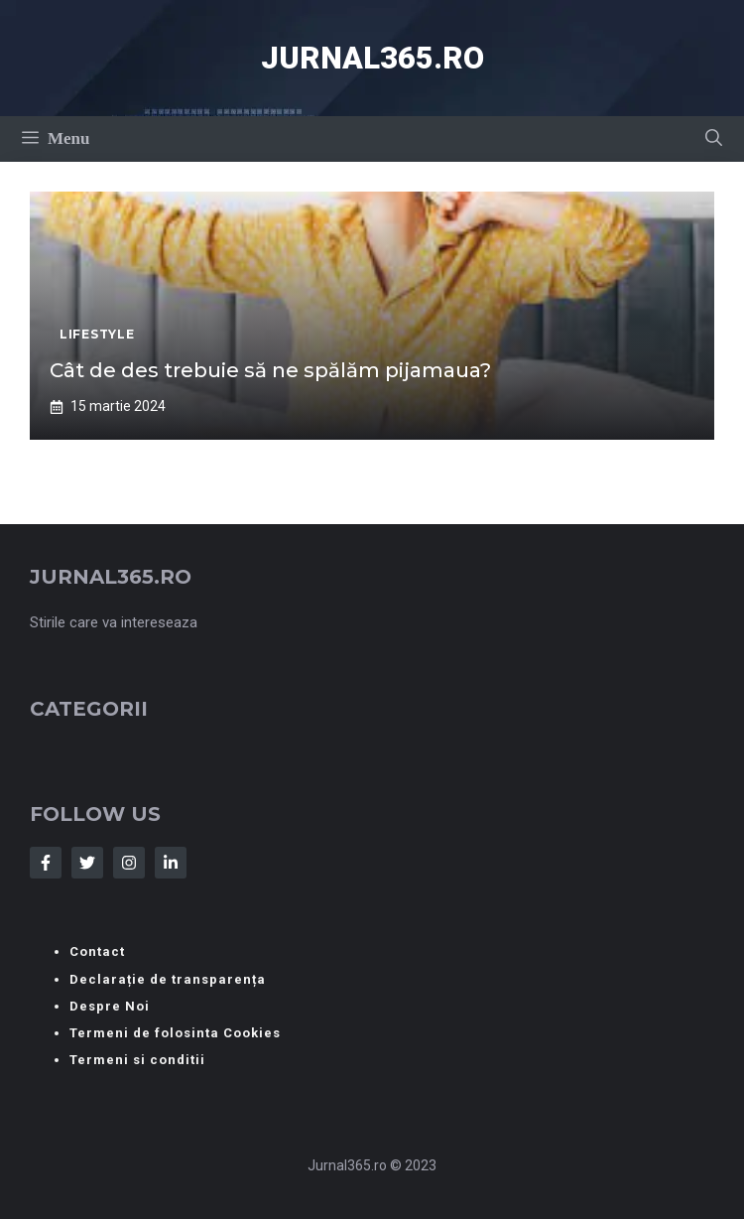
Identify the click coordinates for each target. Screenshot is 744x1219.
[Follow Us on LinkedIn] (170, 863)
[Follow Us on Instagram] (129, 863)
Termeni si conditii (137, 1059)
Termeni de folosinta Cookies (175, 1032)
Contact (97, 951)
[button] (713, 139)
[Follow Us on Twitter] (87, 863)
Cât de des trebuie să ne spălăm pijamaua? (270, 370)
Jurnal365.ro (372, 58)
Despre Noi (109, 1006)
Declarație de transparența (167, 979)
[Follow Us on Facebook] (46, 863)
